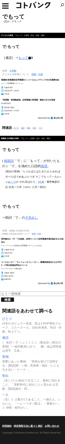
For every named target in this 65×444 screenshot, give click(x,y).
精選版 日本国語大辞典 (10, 138)
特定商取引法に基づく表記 (28, 426)
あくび (12, 181)
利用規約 (7, 426)
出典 (41, 181)
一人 (40, 128)
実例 (28, 128)
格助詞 (9, 161)
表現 (44, 166)
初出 (34, 128)
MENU (5, 6)
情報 (33, 74)
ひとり (16, 128)
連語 (23, 128)
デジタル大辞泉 (7, 35)
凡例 (40, 74)
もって (23, 57)
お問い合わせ (52, 426)
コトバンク (33, 5)
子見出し (31, 217)
